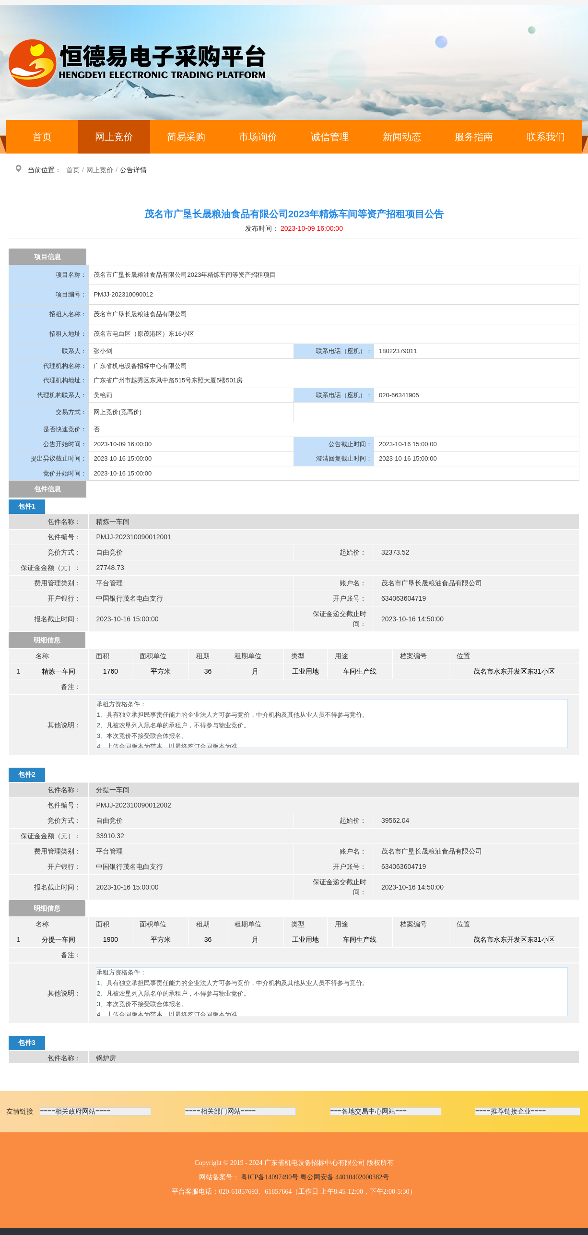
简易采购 (186, 136)
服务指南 (474, 136)
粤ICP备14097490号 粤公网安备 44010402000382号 (315, 1177)
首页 (42, 136)
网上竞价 (114, 136)
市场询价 (258, 136)
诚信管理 (330, 136)
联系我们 (546, 136)
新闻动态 (402, 136)
